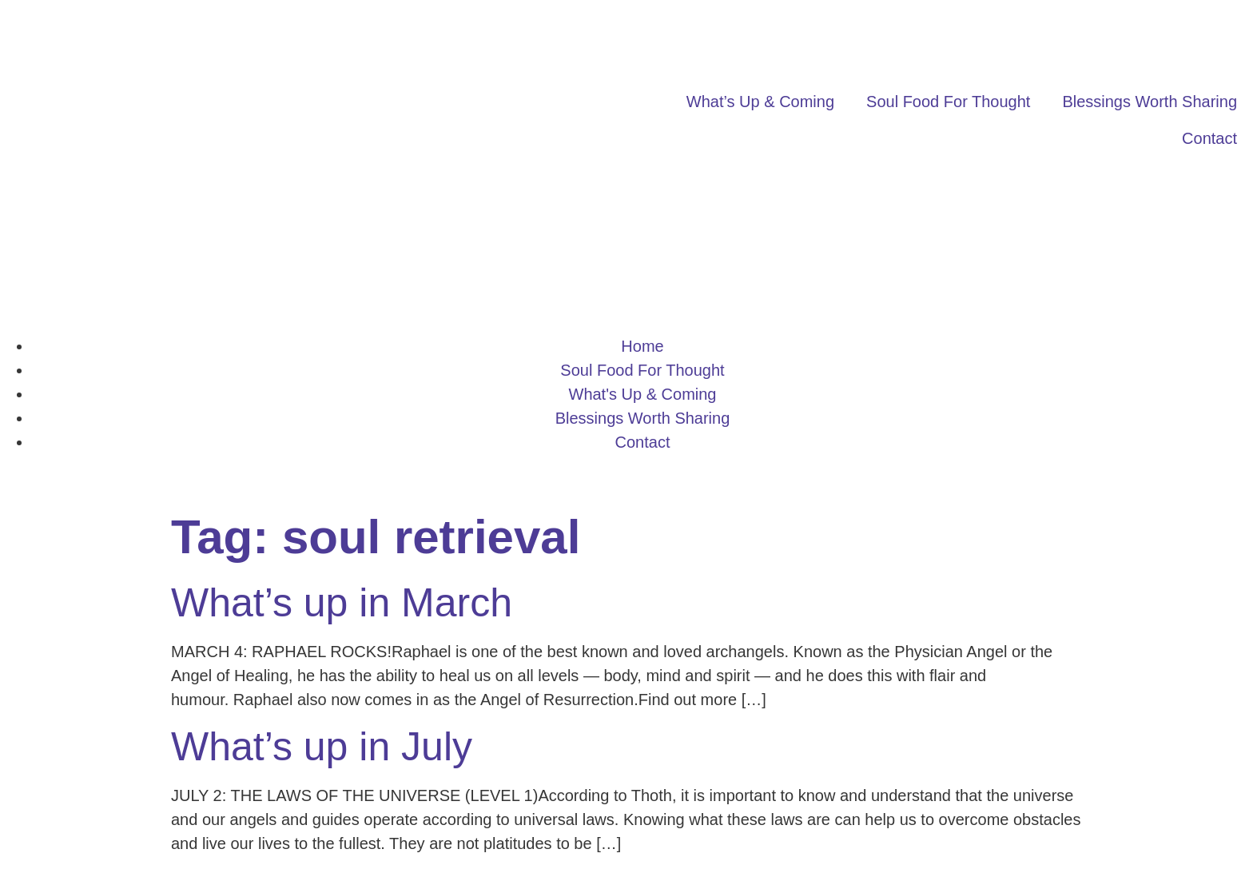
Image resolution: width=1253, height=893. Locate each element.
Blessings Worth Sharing (1149, 101)
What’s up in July (321, 746)
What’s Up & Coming (760, 101)
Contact (1209, 138)
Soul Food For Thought (948, 101)
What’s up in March (341, 602)
